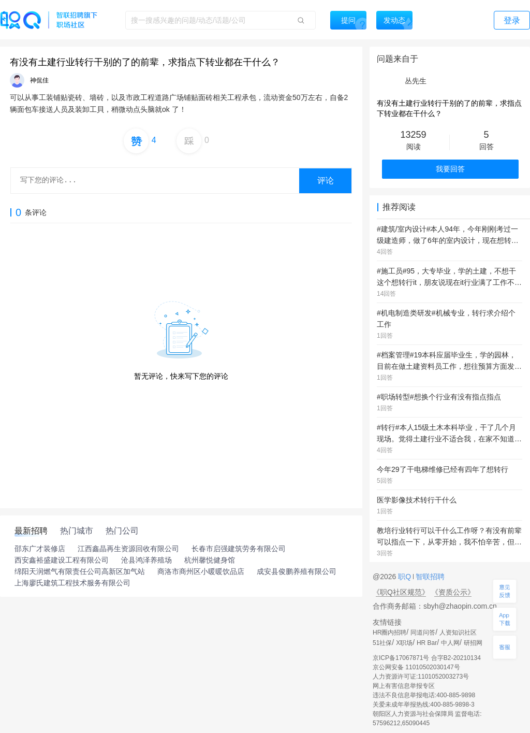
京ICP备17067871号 (401, 658)
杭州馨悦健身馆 (209, 560)
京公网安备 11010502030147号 (416, 667)
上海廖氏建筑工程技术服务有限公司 (72, 582)
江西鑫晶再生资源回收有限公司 (128, 548)
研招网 (473, 642)
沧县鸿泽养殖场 (146, 560)
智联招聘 (429, 576)
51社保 (382, 642)
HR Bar (427, 642)
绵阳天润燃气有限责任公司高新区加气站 (79, 571)
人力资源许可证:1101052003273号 (421, 676)
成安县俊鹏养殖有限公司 (296, 571)
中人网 (450, 642)
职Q (405, 576)
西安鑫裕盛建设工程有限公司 (61, 560)
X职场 (404, 642)
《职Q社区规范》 (401, 592)
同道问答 (422, 632)
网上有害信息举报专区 (404, 685)
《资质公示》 (453, 592)
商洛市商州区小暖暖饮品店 (200, 571)
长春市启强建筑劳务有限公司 (239, 548)
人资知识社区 (458, 632)
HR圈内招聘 (389, 632)
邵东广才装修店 (39, 548)
